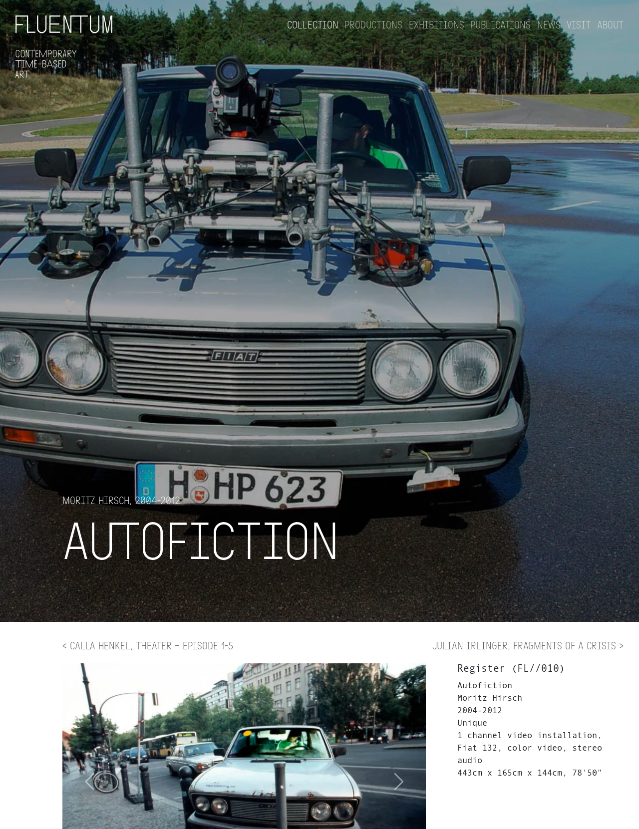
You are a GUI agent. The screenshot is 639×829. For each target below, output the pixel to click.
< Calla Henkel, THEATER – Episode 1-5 (147, 645)
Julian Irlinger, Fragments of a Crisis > (528, 645)
